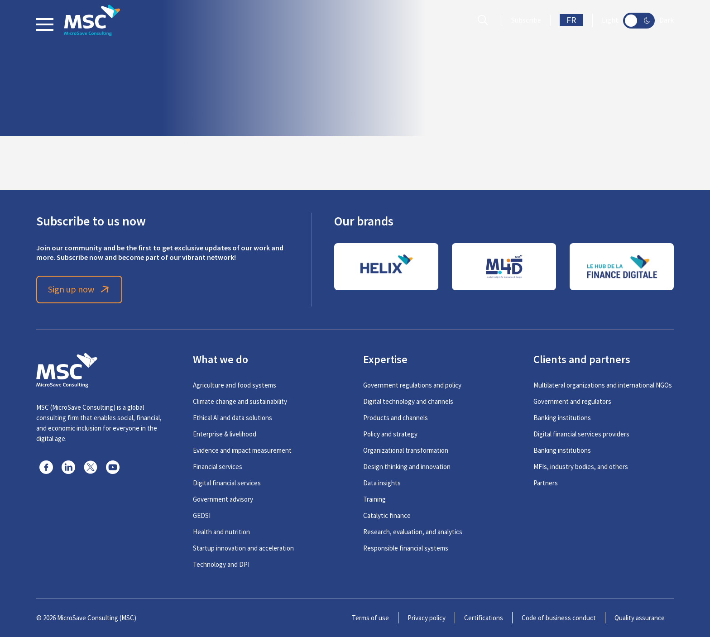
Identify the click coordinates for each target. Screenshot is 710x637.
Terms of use (370, 617)
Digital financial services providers (581, 434)
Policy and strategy (390, 434)
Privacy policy (427, 617)
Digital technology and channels (408, 401)
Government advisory (223, 499)
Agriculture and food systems (234, 385)
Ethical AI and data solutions (232, 417)
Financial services (217, 466)
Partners (545, 483)
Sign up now (79, 289)
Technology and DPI (221, 564)
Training (374, 499)
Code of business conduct (559, 617)
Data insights (382, 483)
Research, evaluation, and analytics (412, 531)
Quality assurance (639, 617)
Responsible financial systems (405, 548)
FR (571, 20)
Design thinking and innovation (407, 466)
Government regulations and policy (412, 385)
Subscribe (526, 20)
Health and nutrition (221, 531)
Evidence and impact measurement (242, 450)
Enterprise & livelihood (224, 434)
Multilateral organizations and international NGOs (602, 385)
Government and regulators (572, 401)
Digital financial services (227, 483)
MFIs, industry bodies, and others (580, 466)
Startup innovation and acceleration (243, 548)
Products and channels (395, 417)
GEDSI (202, 515)
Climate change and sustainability (240, 401)
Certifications (483, 617)
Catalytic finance (387, 515)
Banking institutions (562, 417)
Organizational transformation (405, 450)
